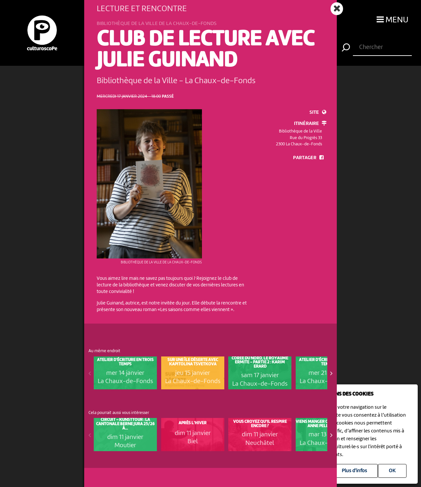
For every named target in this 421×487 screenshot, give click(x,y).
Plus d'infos (354, 471)
